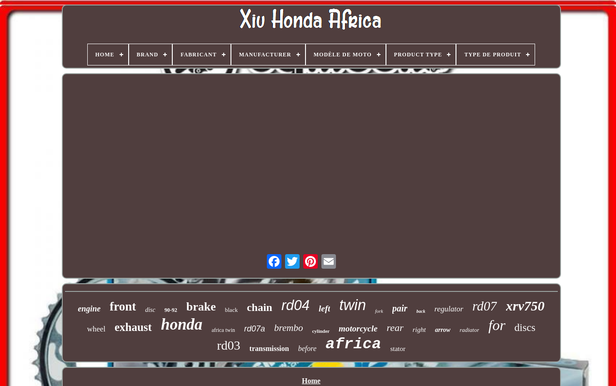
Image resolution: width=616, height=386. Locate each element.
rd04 (295, 305)
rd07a (254, 328)
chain (259, 307)
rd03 (228, 345)
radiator (469, 329)
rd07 (484, 306)
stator (397, 348)
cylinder (321, 331)
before (307, 348)
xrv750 (525, 305)
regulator (449, 309)
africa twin (223, 330)
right (419, 329)
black (231, 309)
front (123, 306)
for (496, 325)
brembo (288, 327)
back (420, 311)
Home (311, 381)
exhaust (133, 327)
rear (394, 327)
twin (352, 304)
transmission (269, 348)
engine (89, 308)
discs (525, 327)
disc (150, 309)
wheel (96, 329)
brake (201, 306)
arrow (443, 329)
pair (399, 308)
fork (379, 311)
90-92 (171, 310)
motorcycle (358, 328)
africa (353, 344)
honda (181, 324)
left (324, 308)
